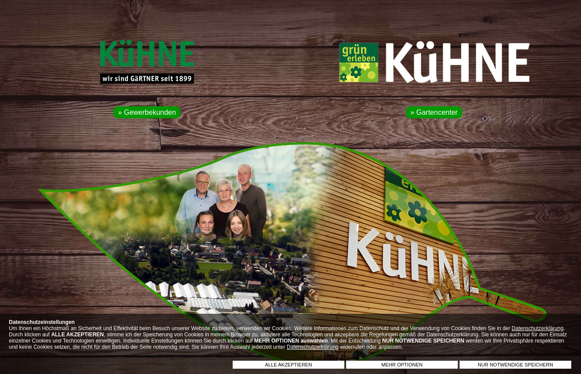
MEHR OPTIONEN (402, 364)
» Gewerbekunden (147, 112)
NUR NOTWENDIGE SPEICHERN (515, 364)
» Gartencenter (434, 112)
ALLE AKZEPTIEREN (288, 364)
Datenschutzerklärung (538, 328)
